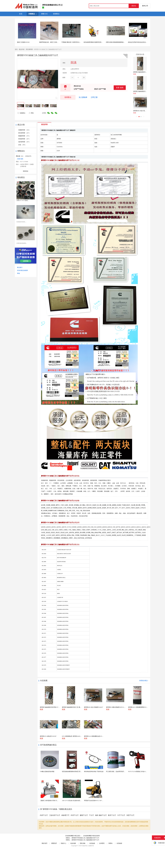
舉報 (31, 113)
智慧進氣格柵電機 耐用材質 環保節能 (73, 771)
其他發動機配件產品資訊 (72, 836)
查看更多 (25, 171)
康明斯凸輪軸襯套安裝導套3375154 (143, 72)
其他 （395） (22, 145)
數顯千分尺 (84, 815)
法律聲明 (101, 843)
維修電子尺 (65, 815)
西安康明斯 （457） (24, 133)
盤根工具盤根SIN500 (23, 42)
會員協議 (92, 843)
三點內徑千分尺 (54, 815)
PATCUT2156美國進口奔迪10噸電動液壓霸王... (142, 771)
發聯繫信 (67, 97)
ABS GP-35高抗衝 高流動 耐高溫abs (72, 800)
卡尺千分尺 (121, 815)
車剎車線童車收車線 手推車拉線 (93, 771)
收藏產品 (21, 113)
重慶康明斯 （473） (24, 136)
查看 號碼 (119, 88)
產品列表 (21, 49)
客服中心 (63, 843)
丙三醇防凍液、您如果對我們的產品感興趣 (119, 771)
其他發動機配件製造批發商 (91, 836)
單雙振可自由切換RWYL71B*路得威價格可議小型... (99, 800)
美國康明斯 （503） (24, 130)
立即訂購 (94, 97)
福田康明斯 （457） (24, 142)
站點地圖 (73, 843)
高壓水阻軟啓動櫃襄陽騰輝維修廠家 (117, 42)
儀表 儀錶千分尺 (101, 815)
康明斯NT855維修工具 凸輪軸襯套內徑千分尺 (85, 838)
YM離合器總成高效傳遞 (47, 771)
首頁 (16, 49)
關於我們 (44, 843)
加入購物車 (83, 97)
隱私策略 (82, 843)
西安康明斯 (29, 49)
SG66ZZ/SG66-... (21, 222)
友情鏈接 (119, 843)
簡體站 (110, 843)
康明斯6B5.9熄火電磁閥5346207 (142, 111)
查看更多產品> (143, 680)
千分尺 (91, 815)
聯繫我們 (54, 843)
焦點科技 (85, 846)
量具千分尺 (112, 815)
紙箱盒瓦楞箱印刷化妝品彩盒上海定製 (139, 42)
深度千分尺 (130, 815)
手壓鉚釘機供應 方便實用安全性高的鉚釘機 (74, 42)
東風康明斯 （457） (24, 139)
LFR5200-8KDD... (21, 243)
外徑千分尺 (75, 815)
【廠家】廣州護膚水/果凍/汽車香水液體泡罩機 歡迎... (56, 800)
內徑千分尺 (44, 815)
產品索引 (20, 267)
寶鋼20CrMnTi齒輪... (22, 200)
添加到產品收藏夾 (22, 270)
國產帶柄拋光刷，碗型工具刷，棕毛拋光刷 (52, 42)
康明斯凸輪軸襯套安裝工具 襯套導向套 (145, 91)
